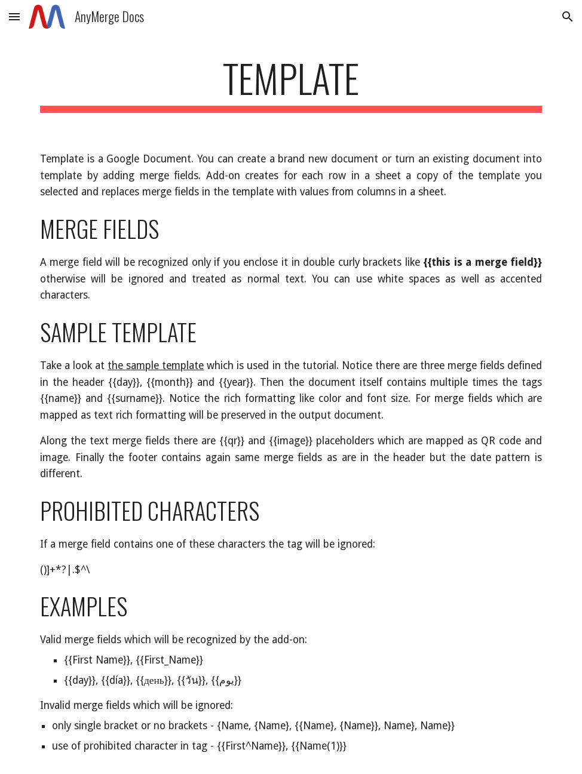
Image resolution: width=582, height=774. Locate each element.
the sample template (156, 365)
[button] (14, 16)
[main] (291, 84)
